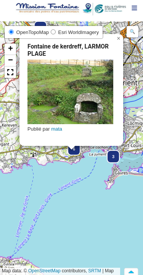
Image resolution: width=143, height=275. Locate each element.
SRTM (94, 270)
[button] (109, 153)
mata (56, 129)
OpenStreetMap (44, 270)
